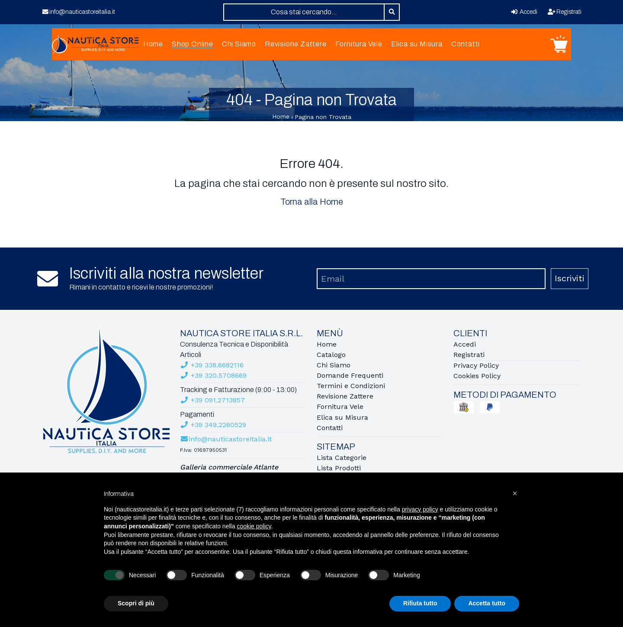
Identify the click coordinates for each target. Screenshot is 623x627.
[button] (515, 493)
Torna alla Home (311, 204)
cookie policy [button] (254, 526)
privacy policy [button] (420, 509)
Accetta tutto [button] (486, 603)
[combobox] (304, 12)
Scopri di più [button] (136, 603)
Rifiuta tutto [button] (420, 603)
